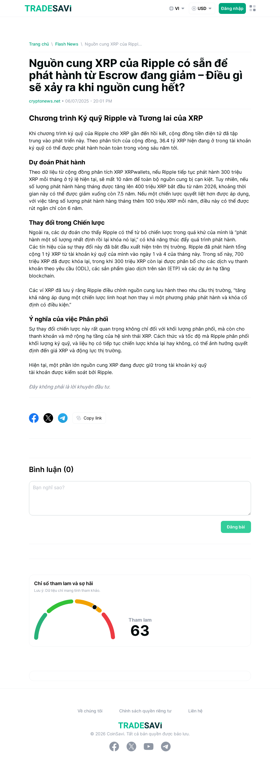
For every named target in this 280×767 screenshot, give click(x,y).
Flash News (66, 43)
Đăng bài (236, 526)
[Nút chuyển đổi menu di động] (253, 8)
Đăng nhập (232, 8)
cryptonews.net (45, 100)
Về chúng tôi (90, 710)
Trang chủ (39, 43)
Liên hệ (195, 710)
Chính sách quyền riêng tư (145, 710)
